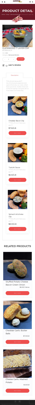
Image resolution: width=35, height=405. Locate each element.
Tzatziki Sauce (14, 167)
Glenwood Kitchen (15, 14)
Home (3, 14)
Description (14, 75)
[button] (17, 133)
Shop (7, 14)
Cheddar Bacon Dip (16, 121)
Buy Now (21, 59)
